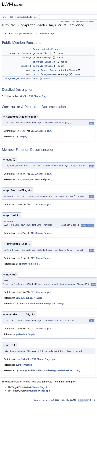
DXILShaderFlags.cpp (43, 359)
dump (35, 78)
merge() (23, 136)
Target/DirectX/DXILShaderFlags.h (36, 33)
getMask (37, 53)
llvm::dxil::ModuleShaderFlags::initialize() (41, 303)
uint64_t (26, 53)
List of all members (88, 21)
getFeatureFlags (43, 66)
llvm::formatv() (24, 364)
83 (22, 173)
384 (23, 359)
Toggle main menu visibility (4, 10)
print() (48, 179)
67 (22, 204)
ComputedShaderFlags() (29, 297)
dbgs (65, 74)
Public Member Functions (69, 21)
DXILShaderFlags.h (39, 96)
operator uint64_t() (29, 263)
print (36, 74)
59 (22, 328)
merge (36, 70)
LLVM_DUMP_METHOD (14, 78)
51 (22, 258)
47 (22, 232)
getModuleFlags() (25, 334)
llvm (4, 17)
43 (22, 130)
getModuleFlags (42, 57)
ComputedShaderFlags (27, 17)
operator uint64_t (44, 61)
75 (22, 292)
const (60, 53)
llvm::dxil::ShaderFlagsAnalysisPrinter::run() (56, 370)
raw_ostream (49, 74)
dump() (23, 370)
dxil (11, 17)
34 (20, 96)
